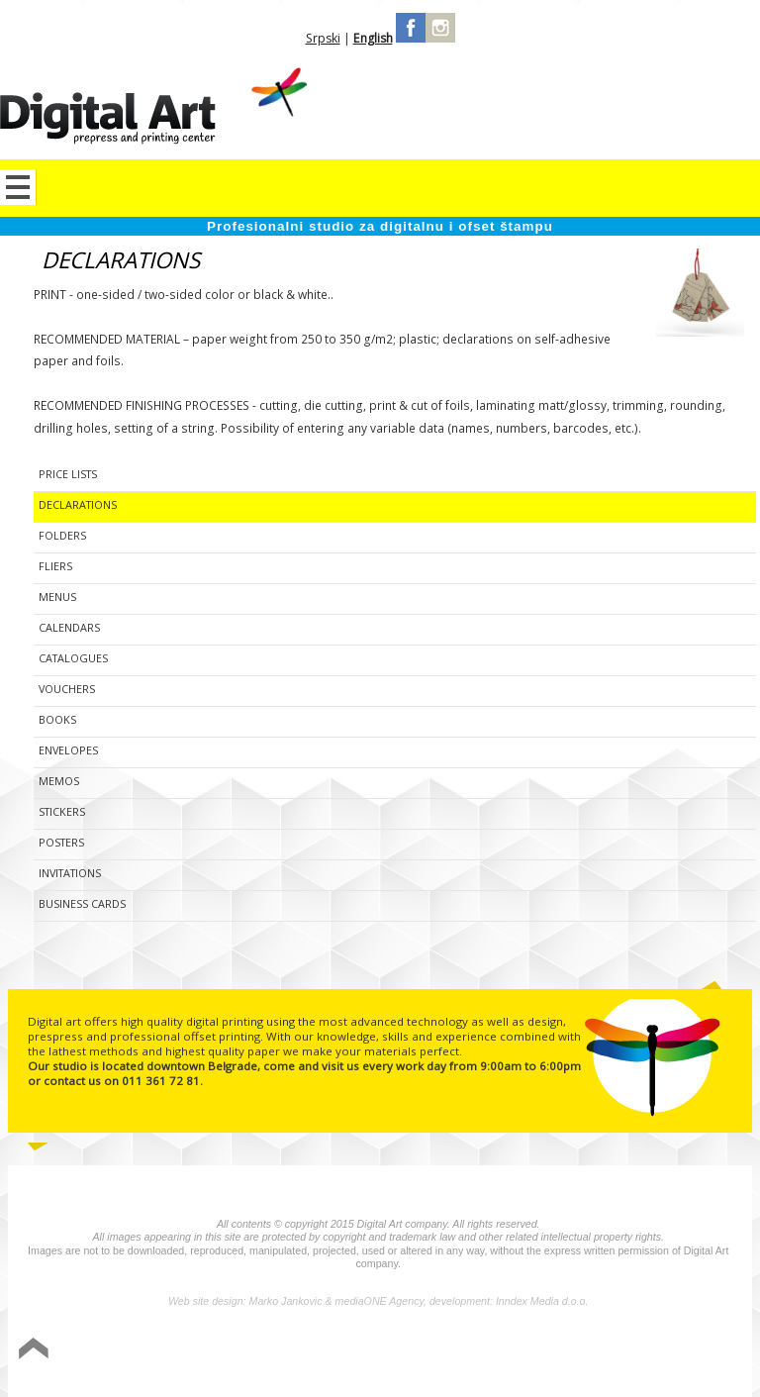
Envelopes (68, 750)
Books (57, 719)
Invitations (70, 872)
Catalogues (73, 657)
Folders (62, 535)
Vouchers (67, 688)
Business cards (82, 903)
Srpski (323, 38)
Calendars (69, 627)
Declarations (78, 504)
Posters (61, 842)
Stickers (62, 811)
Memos (59, 780)
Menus (57, 596)
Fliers (55, 565)
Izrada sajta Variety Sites (658, 1350)
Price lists (68, 473)
